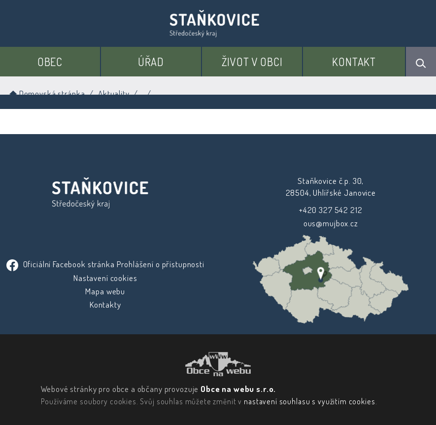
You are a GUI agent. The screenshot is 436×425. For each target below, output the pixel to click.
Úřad (151, 62)
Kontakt (354, 62)
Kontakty (105, 304)
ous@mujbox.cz (330, 223)
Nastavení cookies (105, 278)
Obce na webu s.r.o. (238, 389)
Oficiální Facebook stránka (61, 264)
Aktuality (114, 93)
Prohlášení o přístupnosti (160, 264)
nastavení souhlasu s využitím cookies (309, 401)
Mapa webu (105, 291)
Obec (50, 62)
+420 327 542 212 (331, 210)
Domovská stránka (46, 93)
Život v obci (252, 62)
